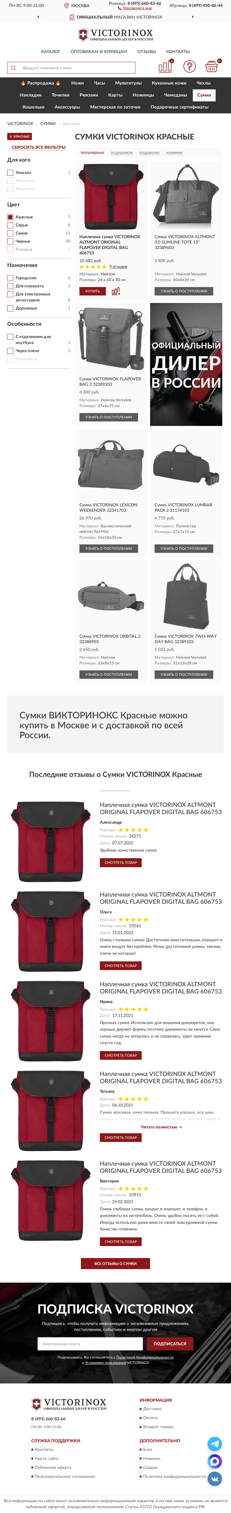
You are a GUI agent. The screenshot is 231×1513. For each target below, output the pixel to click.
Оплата (150, 1418)
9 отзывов (118, 267)
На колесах (27, 359)
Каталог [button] (50, 52)
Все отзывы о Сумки (115, 1264)
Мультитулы (128, 83)
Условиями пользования (105, 1363)
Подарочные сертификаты (179, 107)
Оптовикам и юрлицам (99, 52)
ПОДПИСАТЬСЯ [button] (170, 1344)
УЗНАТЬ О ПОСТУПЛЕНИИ (184, 291)
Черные (23, 241)
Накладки (31, 95)
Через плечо (27, 351)
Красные (24, 217)
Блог (147, 1450)
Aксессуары (67, 107)
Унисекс (24, 173)
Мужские (25, 189)
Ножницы (143, 95)
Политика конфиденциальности (174, 1477)
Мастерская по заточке (115, 107)
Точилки (60, 95)
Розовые (24, 249)
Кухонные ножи (169, 83)
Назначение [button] (22, 265)
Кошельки (34, 107)
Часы (99, 83)
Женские (24, 181)
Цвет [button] (13, 205)
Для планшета (30, 286)
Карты (115, 95)
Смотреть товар (121, 862)
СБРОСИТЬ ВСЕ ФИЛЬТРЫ (39, 147)
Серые (22, 225)
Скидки (150, 1468)
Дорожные (26, 308)
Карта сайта (46, 1459)
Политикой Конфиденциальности (145, 1357)
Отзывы (146, 52)
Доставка (152, 1409)
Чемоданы (175, 95)
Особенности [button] (24, 324)
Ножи (77, 83)
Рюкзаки (89, 95)
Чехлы (204, 83)
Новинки (151, 1459)
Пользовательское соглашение (65, 1477)
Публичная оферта (53, 1468)
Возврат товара (158, 1427)
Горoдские (26, 278)
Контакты (178, 52)
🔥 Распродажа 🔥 (40, 83)
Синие (22, 233)
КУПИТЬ (92, 291)
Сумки (204, 95)
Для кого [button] (18, 160)
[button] (135, 8)
